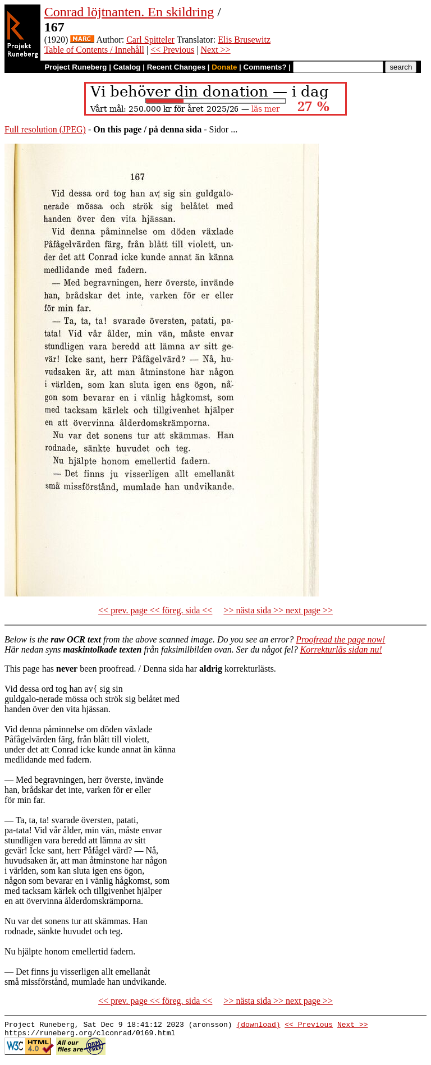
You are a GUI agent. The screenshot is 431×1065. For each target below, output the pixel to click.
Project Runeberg (75, 67)
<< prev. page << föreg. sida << (155, 610)
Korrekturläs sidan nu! (341, 649)
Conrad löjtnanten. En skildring (129, 11)
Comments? (265, 67)
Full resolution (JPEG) (45, 129)
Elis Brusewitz (244, 39)
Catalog (127, 67)
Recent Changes (176, 67)
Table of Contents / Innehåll (94, 49)
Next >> (215, 49)
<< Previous (172, 49)
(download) (258, 1026)
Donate (224, 67)
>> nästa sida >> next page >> (278, 610)
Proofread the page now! (340, 639)
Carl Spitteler (150, 39)
